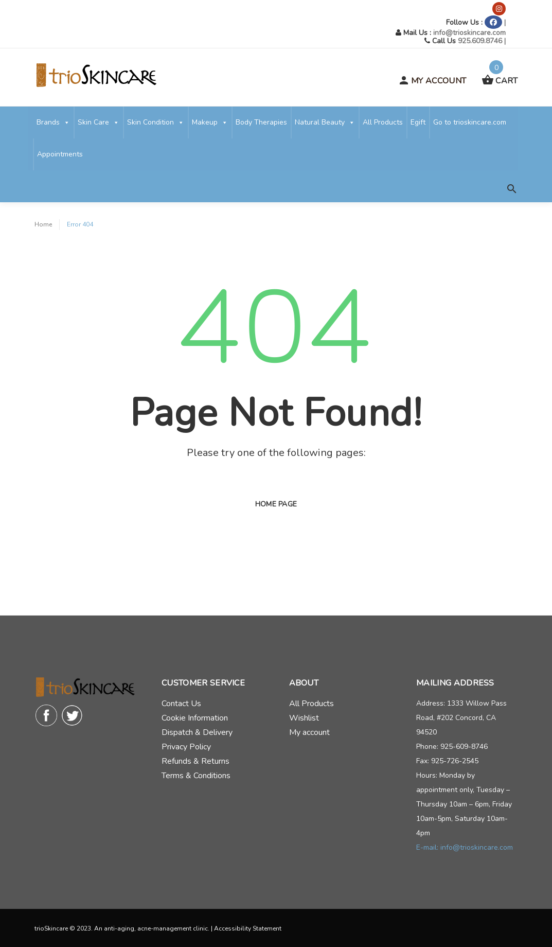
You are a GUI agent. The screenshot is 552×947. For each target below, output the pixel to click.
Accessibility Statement (247, 928)
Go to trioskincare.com (469, 122)
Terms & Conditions (196, 775)
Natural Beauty (325, 122)
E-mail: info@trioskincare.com (464, 847)
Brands (53, 122)
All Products (383, 122)
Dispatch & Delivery (197, 732)
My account (309, 732)
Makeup (210, 122)
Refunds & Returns (195, 761)
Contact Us (181, 703)
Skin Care (98, 122)
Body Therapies (261, 122)
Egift (418, 122)
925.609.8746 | (482, 41)
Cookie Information (195, 718)
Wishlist (304, 718)
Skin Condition (155, 122)
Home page (276, 504)
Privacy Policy (186, 746)
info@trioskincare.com (469, 33)
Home (43, 224)
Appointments (60, 154)
